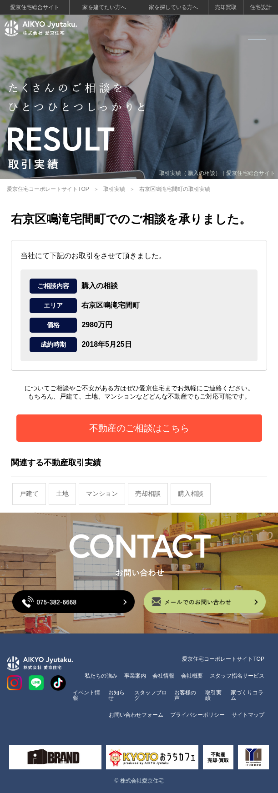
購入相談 (190, 493)
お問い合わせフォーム (136, 715)
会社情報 (163, 676)
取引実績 (114, 189)
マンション (102, 493)
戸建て (29, 493)
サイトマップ (248, 715)
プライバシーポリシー (197, 715)
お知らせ (116, 695)
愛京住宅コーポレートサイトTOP (48, 189)
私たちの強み (101, 676)
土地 (62, 493)
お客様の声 (185, 695)
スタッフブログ (150, 695)
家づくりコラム (247, 695)
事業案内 (135, 676)
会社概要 (192, 676)
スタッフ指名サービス (237, 676)
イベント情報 (86, 695)
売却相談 (148, 493)
